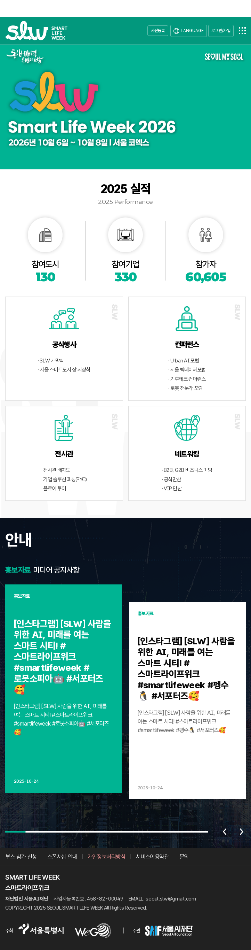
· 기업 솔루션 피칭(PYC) (64, 479)
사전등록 (158, 30)
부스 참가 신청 (21, 856)
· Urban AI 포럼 (183, 361)
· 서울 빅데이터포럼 (186, 370)
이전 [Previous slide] (224, 832)
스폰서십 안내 (62, 856)
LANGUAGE (192, 30)
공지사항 (66, 569)
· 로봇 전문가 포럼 (185, 388)
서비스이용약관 (152, 856)
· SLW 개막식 (51, 361)
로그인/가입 (220, 30)
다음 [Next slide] (241, 832)
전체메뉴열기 (242, 30)
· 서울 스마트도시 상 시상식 (64, 370)
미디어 (42, 569)
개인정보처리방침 (107, 856)
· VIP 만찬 (171, 488)
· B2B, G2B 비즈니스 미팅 (187, 470)
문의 (184, 856)
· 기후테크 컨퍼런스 (186, 379)
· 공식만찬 (171, 479)
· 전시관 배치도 (55, 470)
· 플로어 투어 (53, 488)
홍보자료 (18, 569)
